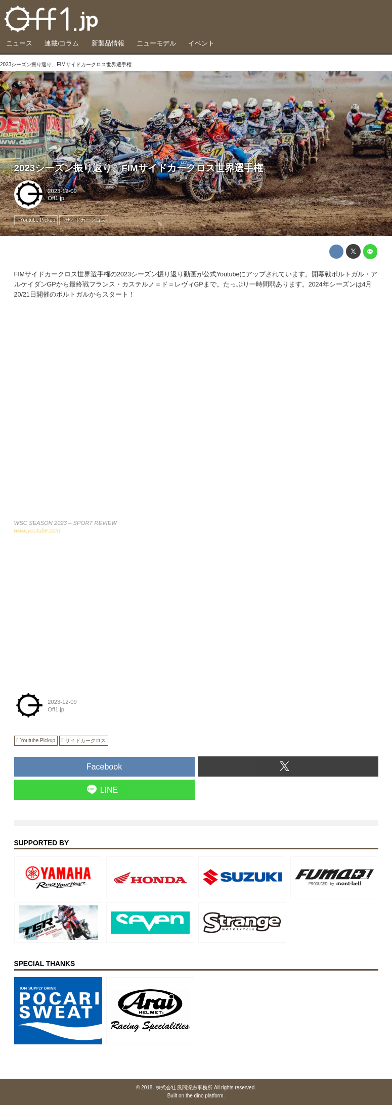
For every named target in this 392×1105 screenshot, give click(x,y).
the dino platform (205, 1095)
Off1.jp (56, 198)
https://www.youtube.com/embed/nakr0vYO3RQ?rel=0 (196, 414)
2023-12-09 (62, 191)
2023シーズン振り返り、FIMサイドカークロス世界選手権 (138, 168)
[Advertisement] (90, 610)
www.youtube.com (37, 530)
